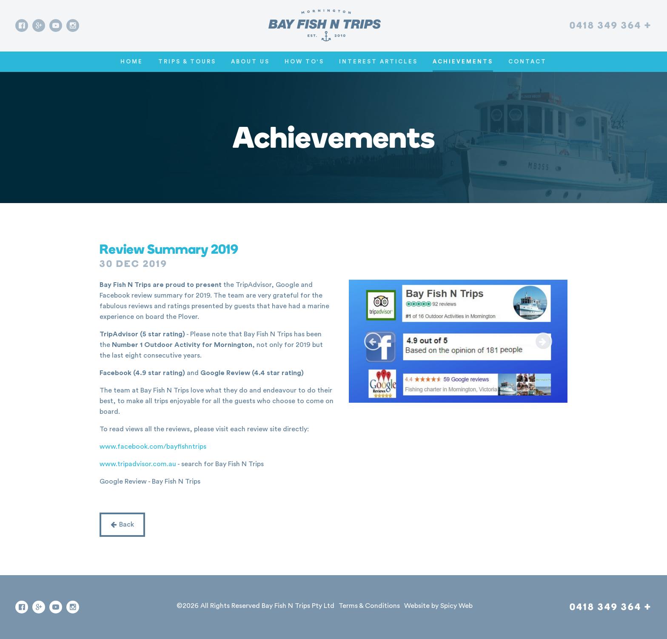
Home (131, 61)
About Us (250, 61)
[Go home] (324, 25)
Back (122, 524)
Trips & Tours (187, 61)
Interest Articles (378, 61)
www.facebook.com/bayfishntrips (153, 446)
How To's (304, 61)
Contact (527, 61)
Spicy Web (456, 605)
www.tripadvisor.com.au (138, 464)
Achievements (463, 61)
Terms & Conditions (369, 605)
